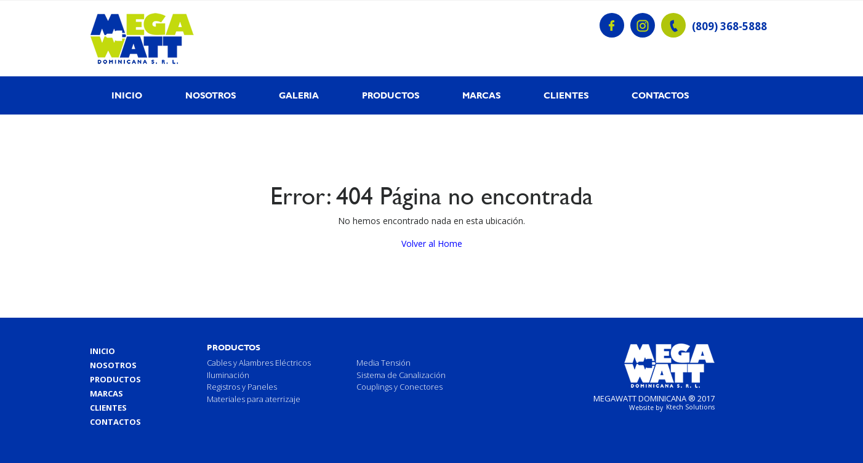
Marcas (481, 95)
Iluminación (228, 374)
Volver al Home (431, 243)
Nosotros (210, 95)
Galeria (299, 95)
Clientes (566, 95)
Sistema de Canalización (401, 374)
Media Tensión (383, 362)
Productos (390, 95)
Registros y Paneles (242, 386)
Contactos (660, 95)
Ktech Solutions (690, 407)
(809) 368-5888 (729, 26)
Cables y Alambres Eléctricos (259, 362)
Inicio (126, 95)
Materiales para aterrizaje (253, 399)
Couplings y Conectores (399, 386)
